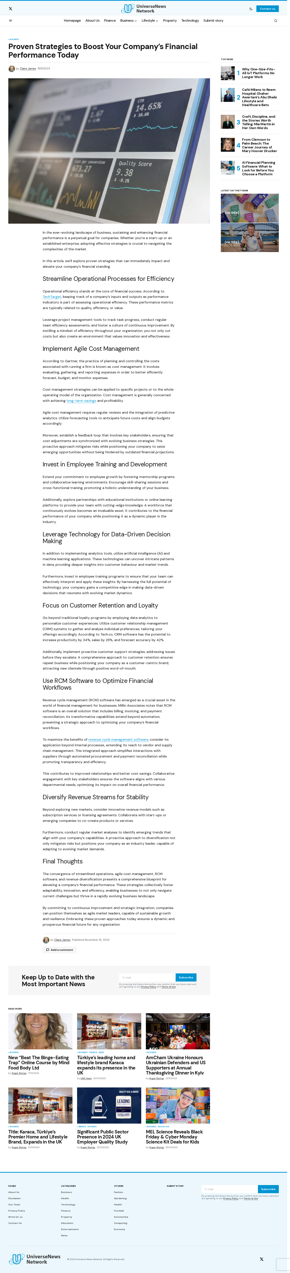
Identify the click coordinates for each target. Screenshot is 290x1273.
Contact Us (15, 1223)
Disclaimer (14, 1198)
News (101, 1053)
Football (119, 1210)
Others (118, 1186)
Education (163, 1127)
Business (14, 40)
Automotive (121, 1216)
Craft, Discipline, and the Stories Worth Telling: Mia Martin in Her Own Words (258, 122)
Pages (12, 1186)
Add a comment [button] (62, 950)
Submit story (175, 1186)
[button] (251, 8)
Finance (93, 1053)
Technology (68, 1204)
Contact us (267, 8)
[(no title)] (250, 208)
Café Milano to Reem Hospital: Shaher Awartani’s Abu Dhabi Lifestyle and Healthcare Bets (259, 97)
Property (66, 1216)
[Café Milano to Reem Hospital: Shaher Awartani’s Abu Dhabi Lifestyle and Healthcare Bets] (228, 95)
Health (65, 1198)
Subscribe (186, 977)
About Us (13, 1192)
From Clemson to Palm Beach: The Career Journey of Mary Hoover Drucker (259, 145)
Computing (120, 1223)
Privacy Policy (148, 986)
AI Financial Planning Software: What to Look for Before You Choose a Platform (258, 168)
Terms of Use (169, 986)
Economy (119, 1229)
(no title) (232, 213)
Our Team (14, 1204)
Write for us (15, 1216)
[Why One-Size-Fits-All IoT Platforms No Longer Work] (228, 73)
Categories (68, 1186)
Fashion (118, 1192)
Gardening (120, 1198)
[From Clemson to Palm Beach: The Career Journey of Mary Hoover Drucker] (228, 145)
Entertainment (70, 1229)
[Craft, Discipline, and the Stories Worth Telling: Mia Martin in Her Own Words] (228, 122)
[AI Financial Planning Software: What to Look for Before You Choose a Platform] (228, 168)
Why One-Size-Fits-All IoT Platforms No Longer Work (258, 73)
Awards (82, 1127)
